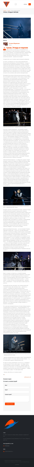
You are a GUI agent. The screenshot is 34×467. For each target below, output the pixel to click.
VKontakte (7, 445)
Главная (4, 10)
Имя (6, 385)
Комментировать (9, 403)
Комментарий (8, 394)
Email (6, 389)
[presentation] (13, 407)
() (28, 377)
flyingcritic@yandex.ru (9, 451)
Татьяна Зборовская (14, 43)
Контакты (17, 464)
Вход (25, 4)
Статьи (8, 10)
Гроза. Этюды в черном (17, 47)
